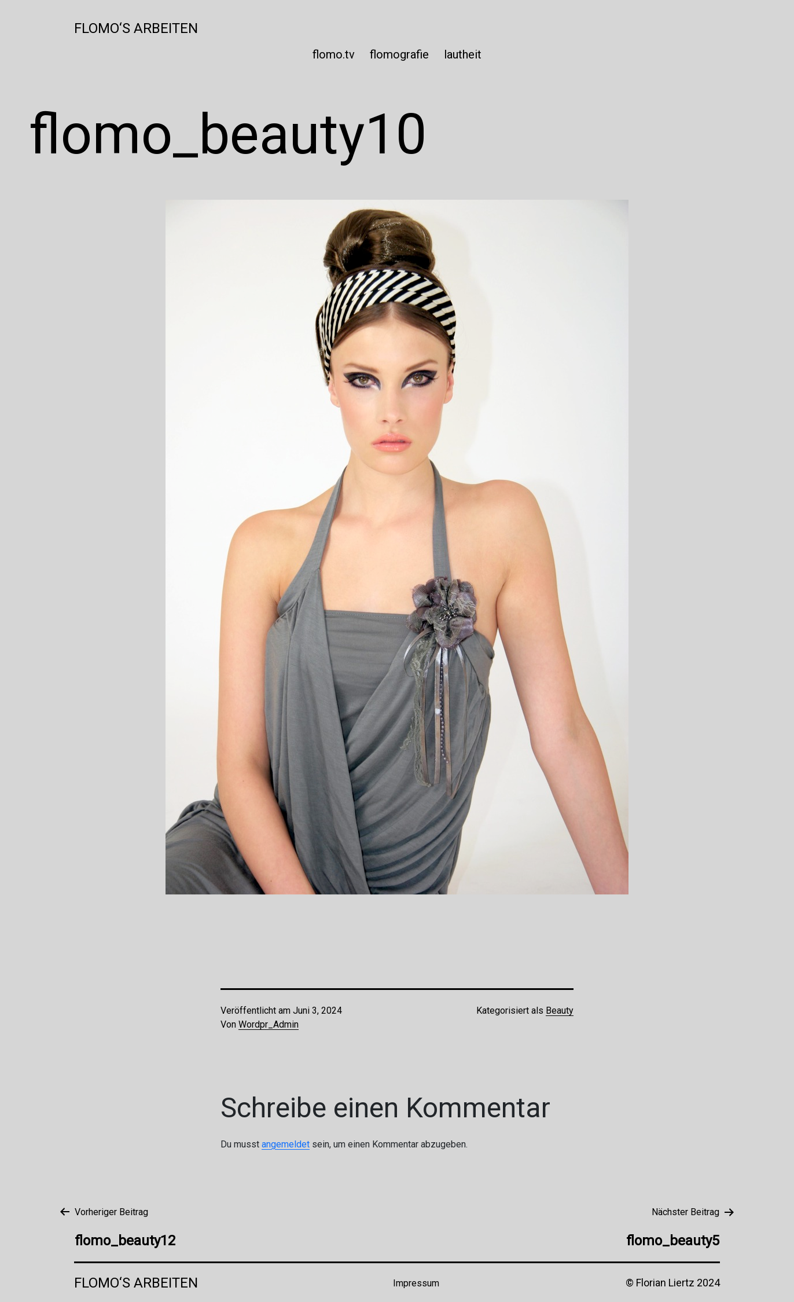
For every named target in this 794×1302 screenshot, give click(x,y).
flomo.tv (334, 54)
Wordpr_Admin (268, 1024)
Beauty (560, 1010)
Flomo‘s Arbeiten (136, 28)
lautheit (462, 54)
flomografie (399, 54)
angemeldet (286, 1144)
